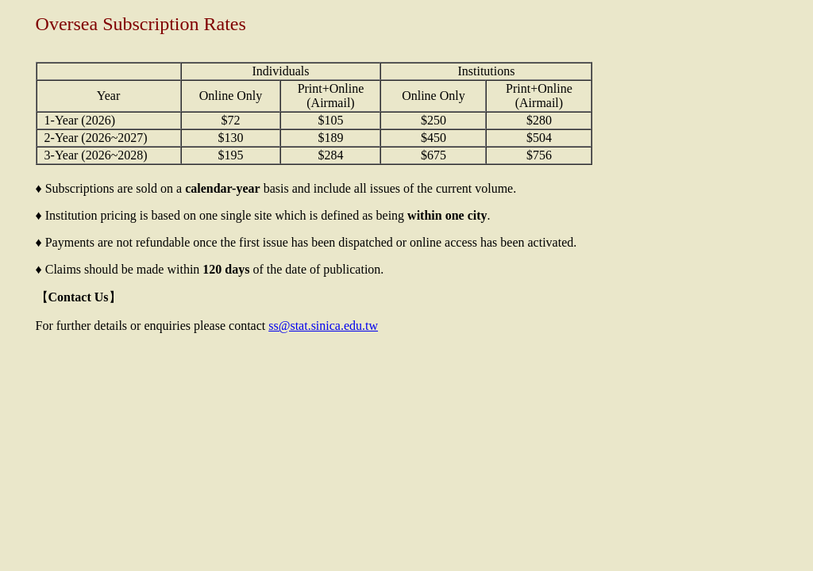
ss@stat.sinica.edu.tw (323, 325)
